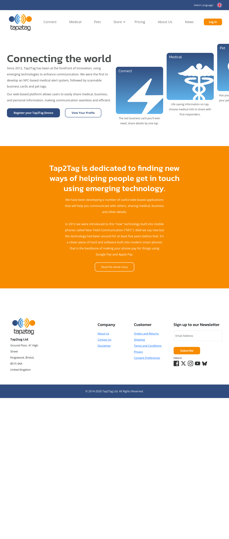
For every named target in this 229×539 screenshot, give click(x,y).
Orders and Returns (146, 333)
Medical (75, 22)
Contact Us (104, 340)
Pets (97, 22)
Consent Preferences (147, 358)
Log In (213, 22)
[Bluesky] (204, 363)
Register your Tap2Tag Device (33, 113)
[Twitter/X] (183, 363)
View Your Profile (83, 113)
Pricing (139, 22)
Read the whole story (114, 267)
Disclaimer (104, 346)
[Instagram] (190, 363)
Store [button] (117, 22)
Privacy (138, 352)
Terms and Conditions (148, 346)
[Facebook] (176, 363)
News (189, 22)
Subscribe (186, 350)
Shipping (139, 340)
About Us (165, 22)
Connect (50, 22)
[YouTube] (197, 363)
